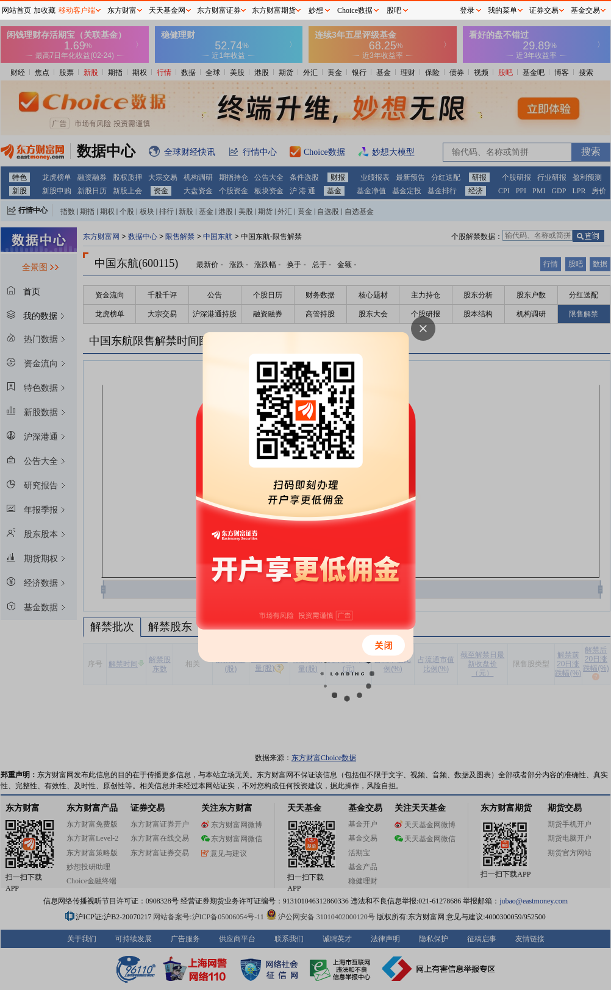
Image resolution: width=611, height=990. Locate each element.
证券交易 (544, 10)
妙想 (316, 10)
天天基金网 (167, 10)
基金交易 (585, 10)
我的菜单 (502, 10)
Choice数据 (355, 10)
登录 (467, 10)
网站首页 (16, 10)
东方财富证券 (219, 10)
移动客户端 (77, 10)
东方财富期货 (274, 10)
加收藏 (44, 10)
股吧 (394, 10)
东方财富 (122, 10)
